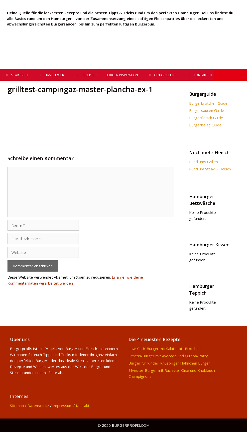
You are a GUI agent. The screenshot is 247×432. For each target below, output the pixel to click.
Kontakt (82, 405)
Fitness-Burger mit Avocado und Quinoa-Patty (168, 355)
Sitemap (17, 405)
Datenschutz (38, 405)
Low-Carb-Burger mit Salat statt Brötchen (164, 348)
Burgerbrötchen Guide (208, 103)
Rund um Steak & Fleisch (210, 168)
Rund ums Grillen (203, 161)
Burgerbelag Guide (205, 124)
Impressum (62, 405)
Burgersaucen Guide (206, 110)
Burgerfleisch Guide (206, 117)
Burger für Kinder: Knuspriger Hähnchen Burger (169, 363)
